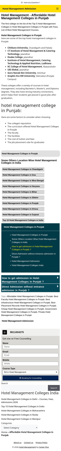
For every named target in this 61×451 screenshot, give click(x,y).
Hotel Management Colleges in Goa (19, 175)
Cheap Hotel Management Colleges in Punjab (22, 309)
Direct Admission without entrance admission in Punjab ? (34, 255)
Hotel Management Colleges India (27, 265)
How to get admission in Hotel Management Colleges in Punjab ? (32, 248)
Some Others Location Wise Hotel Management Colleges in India (34, 240)
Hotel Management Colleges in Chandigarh (23, 169)
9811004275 (17, 332)
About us (17, 442)
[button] (30, 279)
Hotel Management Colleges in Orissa (20, 209)
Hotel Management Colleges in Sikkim (20, 198)
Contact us (28, 442)
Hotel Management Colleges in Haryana (21, 186)
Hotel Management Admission (19, 8)
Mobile (6, 360)
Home (4, 432)
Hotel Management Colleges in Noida (19, 414)
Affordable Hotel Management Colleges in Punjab (30, 296)
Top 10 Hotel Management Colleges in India (23, 220)
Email (5, 352)
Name (5, 343)
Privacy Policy (41, 442)
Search (4, 383)
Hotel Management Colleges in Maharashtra (23, 410)
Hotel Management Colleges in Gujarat (21, 215)
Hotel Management (27, 447)
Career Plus (44, 447)
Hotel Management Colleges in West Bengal (23, 181)
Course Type (9, 368)
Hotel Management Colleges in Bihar (20, 192)
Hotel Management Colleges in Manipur (21, 419)
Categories (6, 423)
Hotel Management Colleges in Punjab (21, 35)
